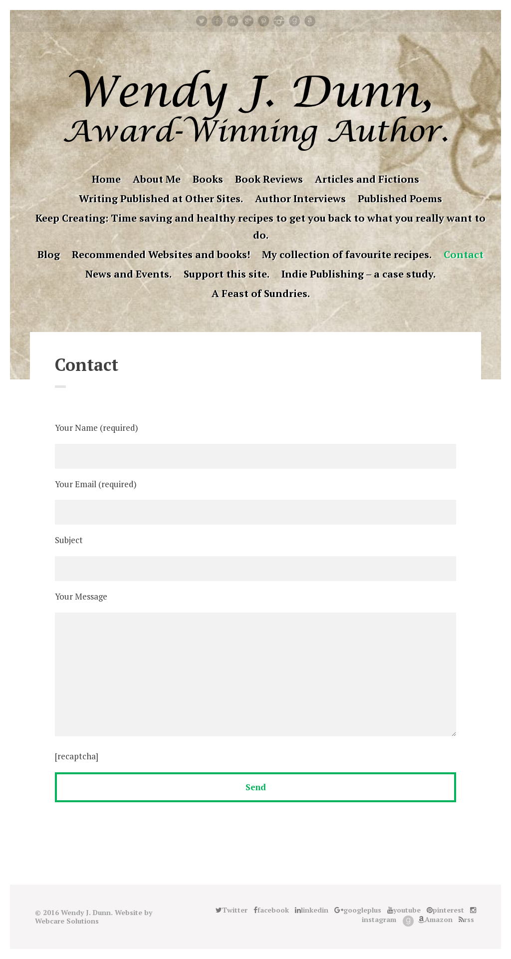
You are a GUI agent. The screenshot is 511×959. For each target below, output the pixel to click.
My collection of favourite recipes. (347, 254)
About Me (157, 179)
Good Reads (294, 20)
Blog (48, 254)
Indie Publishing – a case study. (358, 274)
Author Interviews (300, 198)
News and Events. (128, 274)
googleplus (248, 20)
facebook (217, 20)
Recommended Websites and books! (161, 254)
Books (208, 179)
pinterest (263, 20)
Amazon (309, 20)
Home (106, 179)
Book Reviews (269, 179)
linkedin (232, 20)
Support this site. (226, 274)
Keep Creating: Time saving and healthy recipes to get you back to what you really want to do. (260, 226)
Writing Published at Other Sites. (161, 198)
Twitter (201, 20)
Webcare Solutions (67, 921)
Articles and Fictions (367, 179)
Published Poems (400, 198)
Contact (464, 254)
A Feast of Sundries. (261, 293)
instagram (278, 20)
